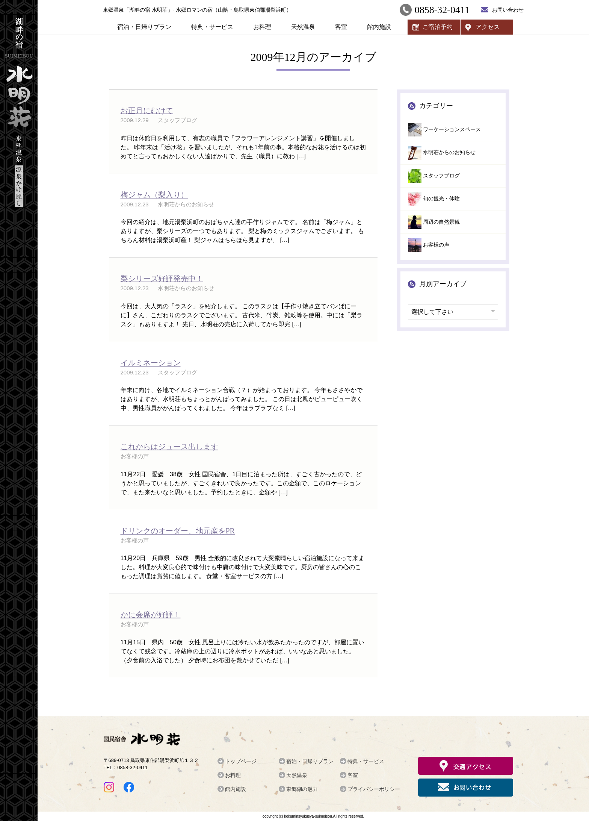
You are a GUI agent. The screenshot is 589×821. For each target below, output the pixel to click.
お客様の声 (436, 245)
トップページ (241, 761)
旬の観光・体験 (441, 198)
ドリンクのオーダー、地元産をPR (178, 531)
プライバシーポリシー (373, 789)
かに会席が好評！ (151, 614)
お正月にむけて (147, 110)
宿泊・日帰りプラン (144, 27)
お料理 (262, 27)
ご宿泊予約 (438, 27)
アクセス (488, 27)
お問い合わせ (508, 10)
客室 (341, 27)
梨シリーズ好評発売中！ (162, 278)
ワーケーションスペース (452, 129)
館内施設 (379, 27)
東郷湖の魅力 (302, 789)
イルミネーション (151, 363)
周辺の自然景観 (441, 222)
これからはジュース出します (169, 446)
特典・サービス (212, 27)
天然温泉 (303, 27)
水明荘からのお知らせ (449, 152)
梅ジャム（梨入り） (154, 195)
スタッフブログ (441, 176)
